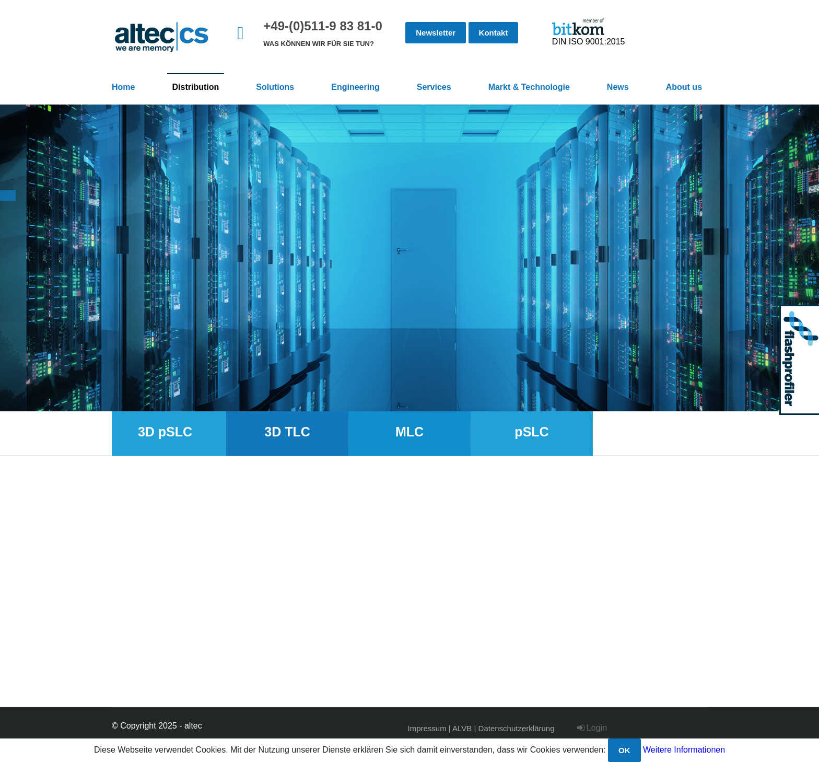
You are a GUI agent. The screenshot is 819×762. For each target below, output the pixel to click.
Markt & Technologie (529, 87)
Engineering (355, 87)
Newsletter (435, 32)
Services (434, 87)
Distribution (195, 87)
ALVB (462, 728)
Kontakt (493, 32)
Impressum (427, 728)
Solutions (275, 87)
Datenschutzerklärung (516, 728)
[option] (409, 258)
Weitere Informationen (684, 749)
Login (592, 727)
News (618, 87)
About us (684, 87)
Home (123, 87)
